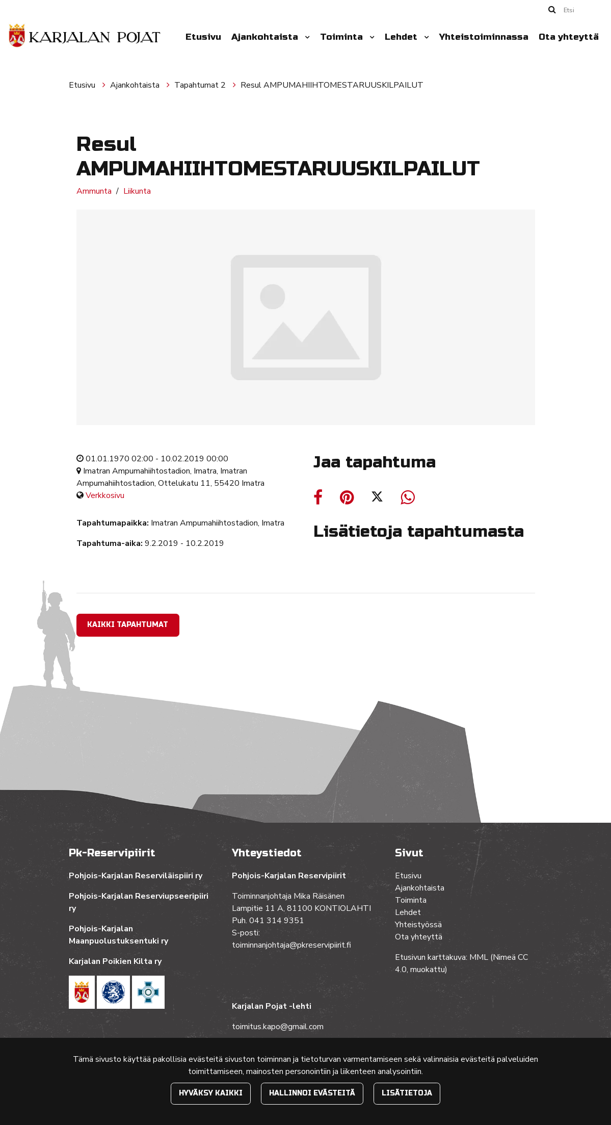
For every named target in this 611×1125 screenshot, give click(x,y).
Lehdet (402, 37)
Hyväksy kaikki (211, 1093)
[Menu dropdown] (305, 37)
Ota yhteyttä (569, 37)
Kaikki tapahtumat (127, 624)
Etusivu (203, 37)
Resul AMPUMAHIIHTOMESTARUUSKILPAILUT (332, 85)
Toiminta (342, 37)
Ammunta (94, 191)
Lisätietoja (407, 1093)
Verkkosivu (105, 495)
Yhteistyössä (418, 924)
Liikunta (137, 191)
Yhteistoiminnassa (483, 37)
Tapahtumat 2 (201, 85)
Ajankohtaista (266, 37)
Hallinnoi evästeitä (312, 1093)
